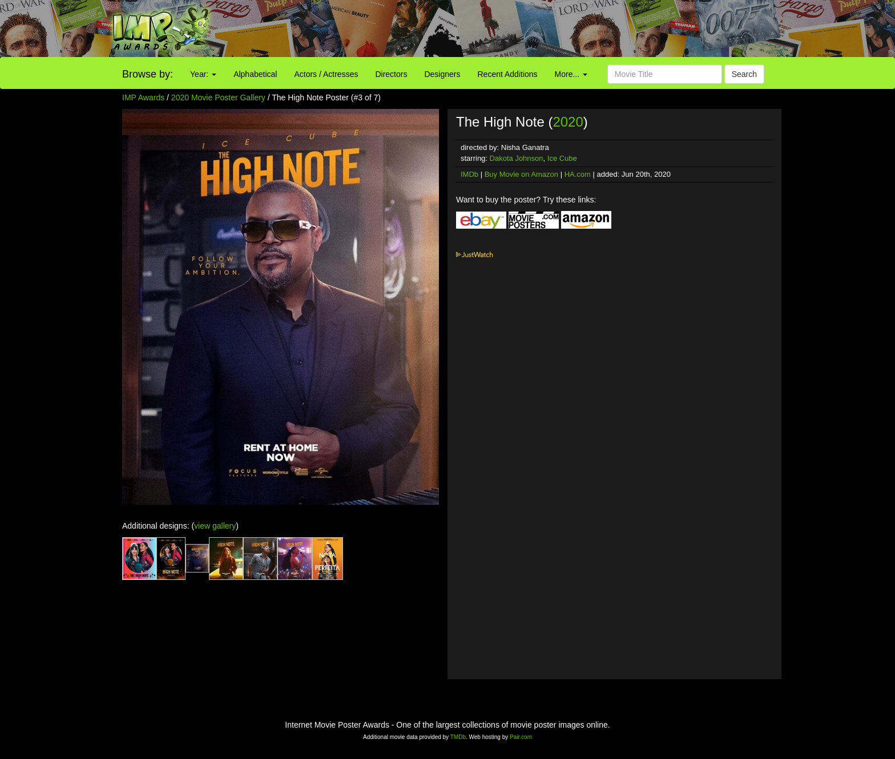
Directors (391, 74)
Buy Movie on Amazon (521, 174)
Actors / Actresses (326, 74)
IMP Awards (143, 97)
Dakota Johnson (516, 158)
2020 (568, 121)
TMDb (458, 737)
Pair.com (521, 737)
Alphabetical (255, 74)
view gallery (215, 525)
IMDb (469, 174)
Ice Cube (562, 158)
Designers (442, 74)
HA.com (578, 174)
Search (744, 74)
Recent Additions (508, 74)
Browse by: (147, 74)
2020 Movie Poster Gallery (218, 97)
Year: (203, 74)
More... (571, 74)
